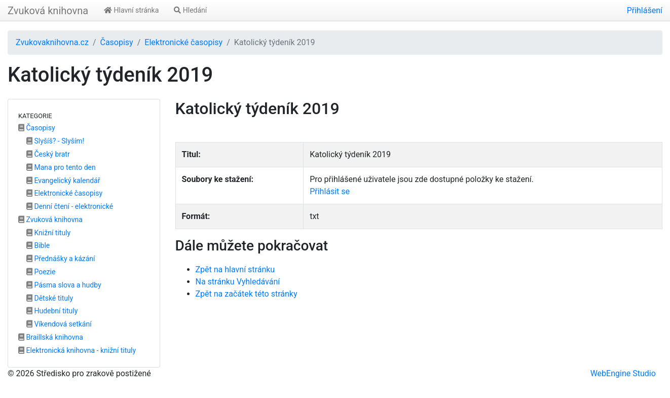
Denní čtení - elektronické (69, 206)
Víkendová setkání (59, 324)
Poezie (40, 272)
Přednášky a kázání (60, 259)
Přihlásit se (330, 191)
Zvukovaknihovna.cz (52, 42)
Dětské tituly (49, 298)
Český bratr (48, 154)
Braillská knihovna (50, 337)
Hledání (190, 10)
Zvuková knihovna (48, 11)
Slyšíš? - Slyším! (55, 141)
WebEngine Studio (623, 373)
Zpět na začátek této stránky (246, 294)
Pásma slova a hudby (63, 285)
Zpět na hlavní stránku (235, 269)
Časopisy (116, 42)
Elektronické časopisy (183, 42)
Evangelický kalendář (63, 180)
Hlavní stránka (131, 10)
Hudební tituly (52, 311)
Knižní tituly (48, 233)
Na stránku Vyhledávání (238, 281)
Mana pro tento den (61, 167)
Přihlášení (644, 10)
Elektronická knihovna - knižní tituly (77, 350)
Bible (38, 245)
